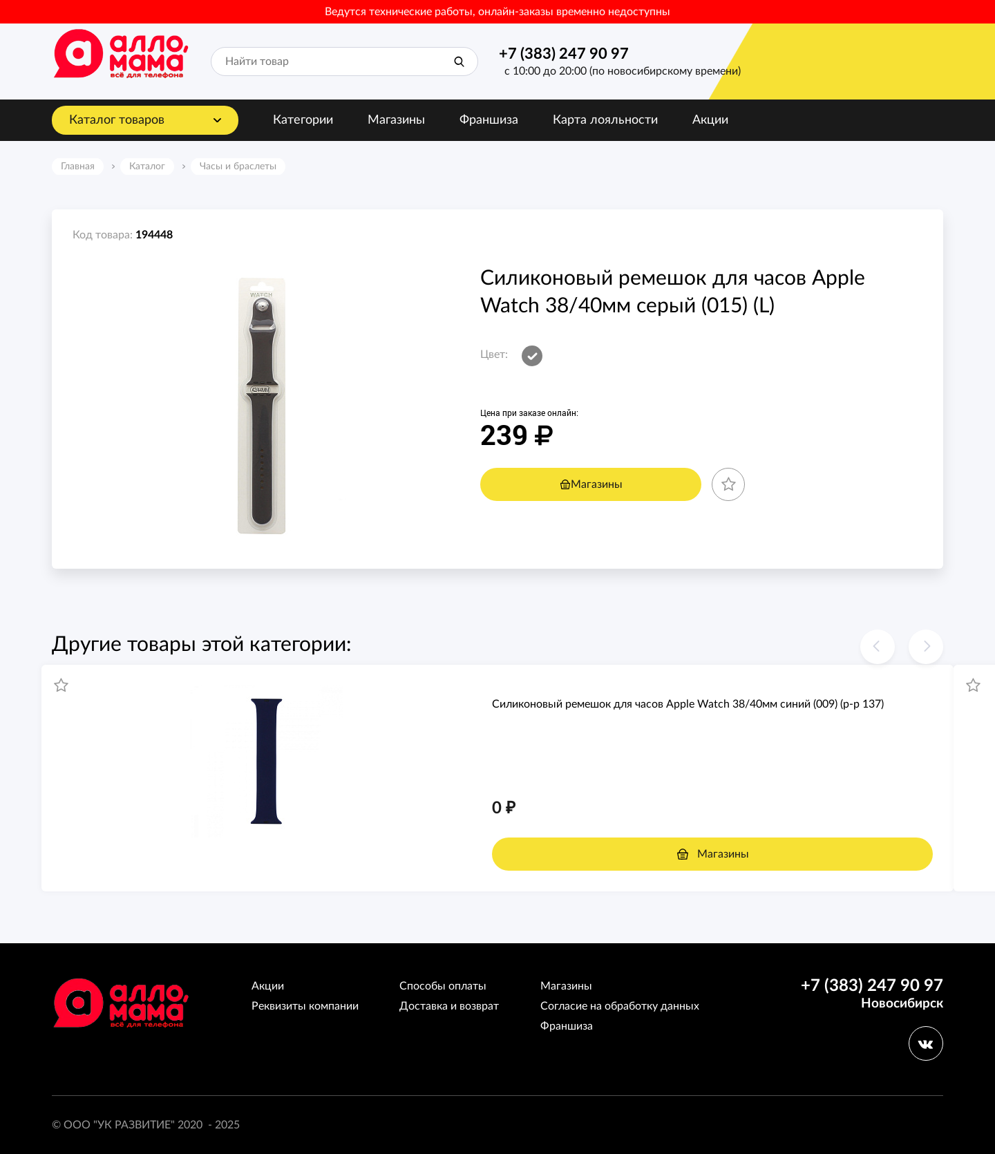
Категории (303, 120)
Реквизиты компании (305, 1006)
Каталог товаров (116, 120)
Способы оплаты (442, 986)
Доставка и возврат (449, 1006)
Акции (710, 120)
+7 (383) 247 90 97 (564, 54)
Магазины (396, 120)
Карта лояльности (605, 120)
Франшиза (488, 120)
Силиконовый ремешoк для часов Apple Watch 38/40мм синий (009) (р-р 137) (688, 704)
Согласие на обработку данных (619, 1006)
